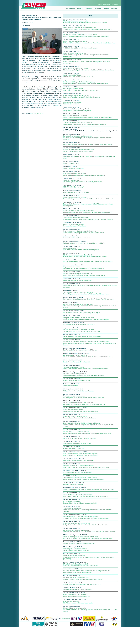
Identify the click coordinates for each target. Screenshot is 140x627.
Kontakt (114, 8)
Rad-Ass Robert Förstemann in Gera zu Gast (76, 380)
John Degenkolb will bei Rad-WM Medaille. (76, 192)
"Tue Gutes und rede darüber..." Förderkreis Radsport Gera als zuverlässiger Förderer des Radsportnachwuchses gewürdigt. (87, 509)
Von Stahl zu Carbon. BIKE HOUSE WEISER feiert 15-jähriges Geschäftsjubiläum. (81, 249)
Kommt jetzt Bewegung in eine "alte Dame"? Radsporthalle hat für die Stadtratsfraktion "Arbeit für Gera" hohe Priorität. (85, 524)
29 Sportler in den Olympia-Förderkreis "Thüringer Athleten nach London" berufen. (88, 144)
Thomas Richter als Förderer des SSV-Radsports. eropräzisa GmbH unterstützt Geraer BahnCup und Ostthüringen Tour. (84, 403)
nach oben (113, 614)
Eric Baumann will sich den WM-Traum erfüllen (77, 472)
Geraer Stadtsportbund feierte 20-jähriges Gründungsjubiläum (82, 336)
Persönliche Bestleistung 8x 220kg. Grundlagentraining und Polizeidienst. (74, 225)
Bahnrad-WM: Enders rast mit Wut (73, 448)
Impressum (115, 4)
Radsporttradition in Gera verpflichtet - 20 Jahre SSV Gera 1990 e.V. (84, 243)
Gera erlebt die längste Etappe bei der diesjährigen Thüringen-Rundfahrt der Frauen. (88, 299)
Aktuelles (70, 8)
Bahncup (89, 8)
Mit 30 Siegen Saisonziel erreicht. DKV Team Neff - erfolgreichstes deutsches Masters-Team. (81, 89)
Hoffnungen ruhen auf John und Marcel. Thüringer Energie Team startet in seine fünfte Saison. (79, 417)
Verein (106, 8)
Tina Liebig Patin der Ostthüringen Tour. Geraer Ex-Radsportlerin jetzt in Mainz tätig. (76, 549)
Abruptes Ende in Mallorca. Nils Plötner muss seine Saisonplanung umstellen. (78, 602)
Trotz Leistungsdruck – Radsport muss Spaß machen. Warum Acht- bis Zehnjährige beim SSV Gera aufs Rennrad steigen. (83, 231)
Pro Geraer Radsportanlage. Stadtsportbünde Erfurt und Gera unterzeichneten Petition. (80, 502)
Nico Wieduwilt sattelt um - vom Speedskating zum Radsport (81, 312)
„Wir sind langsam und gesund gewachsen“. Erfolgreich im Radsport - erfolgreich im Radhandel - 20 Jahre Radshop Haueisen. (88, 218)
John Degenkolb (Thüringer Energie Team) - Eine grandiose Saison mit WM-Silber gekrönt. (77, 109)
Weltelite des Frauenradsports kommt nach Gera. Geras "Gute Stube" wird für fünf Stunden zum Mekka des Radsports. (84, 274)
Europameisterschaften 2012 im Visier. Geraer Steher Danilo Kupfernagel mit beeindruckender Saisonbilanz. (84, 174)
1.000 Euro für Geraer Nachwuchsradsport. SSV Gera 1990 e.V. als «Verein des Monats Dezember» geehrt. (82, 578)
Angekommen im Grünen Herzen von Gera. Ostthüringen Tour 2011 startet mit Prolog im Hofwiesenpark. (81, 96)
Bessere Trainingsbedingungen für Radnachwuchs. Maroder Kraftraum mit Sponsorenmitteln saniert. (78, 150)
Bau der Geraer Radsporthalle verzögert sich (76, 362)
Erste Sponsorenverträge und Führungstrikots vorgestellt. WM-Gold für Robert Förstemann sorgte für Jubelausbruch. (81, 454)
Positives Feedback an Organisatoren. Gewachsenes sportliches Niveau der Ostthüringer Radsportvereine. (83, 374)
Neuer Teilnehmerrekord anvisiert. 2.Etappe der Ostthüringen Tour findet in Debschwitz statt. (80, 410)
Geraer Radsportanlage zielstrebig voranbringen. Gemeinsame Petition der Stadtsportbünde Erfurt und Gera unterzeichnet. (85, 495)
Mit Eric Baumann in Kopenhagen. (73, 168)
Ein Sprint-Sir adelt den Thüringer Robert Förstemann (79, 438)
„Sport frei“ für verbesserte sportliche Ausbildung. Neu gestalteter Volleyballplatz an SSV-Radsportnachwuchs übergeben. (85, 123)
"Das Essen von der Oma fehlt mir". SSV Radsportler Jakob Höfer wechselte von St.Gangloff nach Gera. (83, 396)
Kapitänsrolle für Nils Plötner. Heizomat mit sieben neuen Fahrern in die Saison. (78, 75)
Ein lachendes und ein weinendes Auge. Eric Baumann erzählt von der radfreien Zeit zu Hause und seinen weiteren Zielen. (88, 356)
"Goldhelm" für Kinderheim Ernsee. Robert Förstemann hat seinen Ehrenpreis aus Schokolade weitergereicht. (85, 368)
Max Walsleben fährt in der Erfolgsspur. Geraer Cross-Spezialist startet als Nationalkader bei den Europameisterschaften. (87, 116)
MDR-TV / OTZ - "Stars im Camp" (73, 187)
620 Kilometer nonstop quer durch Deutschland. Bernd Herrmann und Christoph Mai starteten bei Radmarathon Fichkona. (85, 255)
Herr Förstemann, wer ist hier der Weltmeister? (77, 280)
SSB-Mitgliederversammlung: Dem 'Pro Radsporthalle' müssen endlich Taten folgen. (88, 489)
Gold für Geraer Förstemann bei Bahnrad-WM (77, 443)
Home (100, 4)
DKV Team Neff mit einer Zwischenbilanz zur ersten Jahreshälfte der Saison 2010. (88, 262)
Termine (80, 8)
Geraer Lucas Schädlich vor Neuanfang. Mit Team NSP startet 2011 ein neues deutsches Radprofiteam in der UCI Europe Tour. (89, 42)
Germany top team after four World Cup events (77, 589)
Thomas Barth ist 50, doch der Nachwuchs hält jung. (79, 543)
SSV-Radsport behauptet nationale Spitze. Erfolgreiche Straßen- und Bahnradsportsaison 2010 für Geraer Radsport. (85, 21)
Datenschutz (106, 4)
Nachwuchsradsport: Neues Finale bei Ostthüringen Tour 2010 (82, 584)
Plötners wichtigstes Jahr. (71, 163)
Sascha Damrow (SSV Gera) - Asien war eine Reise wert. (72, 103)
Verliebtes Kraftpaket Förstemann (73, 484)
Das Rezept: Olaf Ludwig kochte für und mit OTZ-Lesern (80, 350)
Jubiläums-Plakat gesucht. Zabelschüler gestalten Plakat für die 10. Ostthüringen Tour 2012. (83, 181)
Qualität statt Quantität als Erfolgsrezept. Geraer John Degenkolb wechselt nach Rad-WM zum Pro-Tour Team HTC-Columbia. (88, 198)
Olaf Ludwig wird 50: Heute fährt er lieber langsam (78, 391)
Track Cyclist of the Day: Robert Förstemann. (76, 238)
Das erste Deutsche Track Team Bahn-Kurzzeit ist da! (79, 324)
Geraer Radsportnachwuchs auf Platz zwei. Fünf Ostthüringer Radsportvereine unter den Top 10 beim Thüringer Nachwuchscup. (88, 69)
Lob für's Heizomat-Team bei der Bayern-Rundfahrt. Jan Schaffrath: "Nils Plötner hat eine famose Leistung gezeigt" (82, 330)
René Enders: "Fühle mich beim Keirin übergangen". (79, 460)
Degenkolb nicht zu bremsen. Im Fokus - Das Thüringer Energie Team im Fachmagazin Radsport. (83, 267)
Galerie (98, 8)
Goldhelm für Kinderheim (70, 386)
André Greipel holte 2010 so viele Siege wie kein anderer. (80, 48)
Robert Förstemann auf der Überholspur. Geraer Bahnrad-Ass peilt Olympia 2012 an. (76, 595)
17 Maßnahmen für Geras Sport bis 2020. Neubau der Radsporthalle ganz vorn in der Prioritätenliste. (81, 564)
